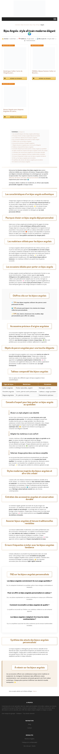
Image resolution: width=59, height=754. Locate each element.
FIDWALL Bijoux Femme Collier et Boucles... (44, 72)
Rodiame (19, 713)
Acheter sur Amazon (16, 78)
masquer (21, 131)
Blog (29, 724)
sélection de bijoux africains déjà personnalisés (23, 177)
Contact (29, 728)
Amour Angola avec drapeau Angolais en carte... (13, 110)
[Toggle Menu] (54, 19)
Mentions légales (29, 739)
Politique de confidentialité (29, 742)
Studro (34, 746)
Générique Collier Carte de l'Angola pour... (12, 72)
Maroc (35, 691)
